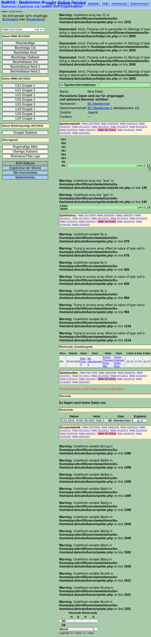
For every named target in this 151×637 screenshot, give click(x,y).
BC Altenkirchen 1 (100, 108)
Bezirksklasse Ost (25, 62)
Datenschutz (139, 3)
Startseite (64, 3)
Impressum (119, 3)
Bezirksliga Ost (25, 47)
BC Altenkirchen (99, 103)
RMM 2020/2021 (81, 133)
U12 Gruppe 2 (25, 90)
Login (50, 3)
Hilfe (105, 3)
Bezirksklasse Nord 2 (25, 71)
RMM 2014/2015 (138, 127)
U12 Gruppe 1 (25, 85)
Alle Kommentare (25, 172)
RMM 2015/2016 (69, 130)
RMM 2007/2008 (90, 123)
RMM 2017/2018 (107, 130)
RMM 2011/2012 (81, 127)
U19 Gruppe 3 (25, 118)
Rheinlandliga (25, 43)
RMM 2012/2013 (100, 127)
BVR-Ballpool (25, 163)
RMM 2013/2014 (119, 127)
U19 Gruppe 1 (25, 109)
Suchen (79, 3)
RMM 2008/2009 (110, 123)
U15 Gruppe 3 (25, 104)
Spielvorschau (25, 177)
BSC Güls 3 (83, 361)
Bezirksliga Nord (25, 52)
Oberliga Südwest (25, 151)
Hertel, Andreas (119, 359)
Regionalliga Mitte (25, 146)
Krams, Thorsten (108, 359)
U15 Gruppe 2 (25, 99)
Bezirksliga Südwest (25, 57)
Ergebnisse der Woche (25, 168)
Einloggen (10, 19)
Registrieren (35, 19)
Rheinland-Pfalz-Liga (25, 156)
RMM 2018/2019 (126, 130)
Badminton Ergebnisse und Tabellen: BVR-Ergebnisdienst (42, 6)
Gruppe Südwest (25, 132)
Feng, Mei (106, 364)
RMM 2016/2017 (88, 130)
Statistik (93, 3)
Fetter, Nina (117, 364)
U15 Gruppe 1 (25, 95)
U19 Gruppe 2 (25, 113)
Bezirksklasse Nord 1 (25, 66)
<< (61, 85)
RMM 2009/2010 (129, 123)
